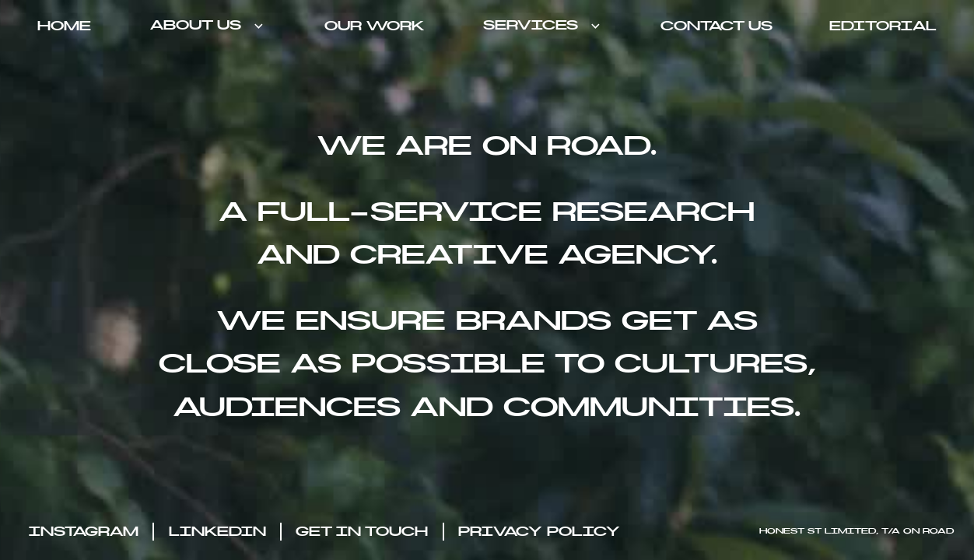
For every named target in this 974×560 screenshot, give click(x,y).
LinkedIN (217, 532)
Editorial (883, 26)
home (64, 26)
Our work (374, 26)
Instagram (83, 532)
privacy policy (539, 532)
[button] (207, 26)
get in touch (362, 532)
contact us (716, 26)
